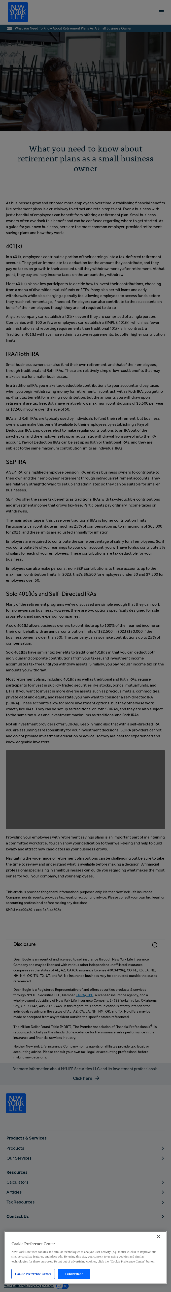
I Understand (74, 1274)
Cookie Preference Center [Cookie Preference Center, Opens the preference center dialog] (33, 1274)
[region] (85, 1257)
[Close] (158, 1236)
